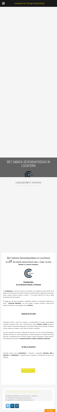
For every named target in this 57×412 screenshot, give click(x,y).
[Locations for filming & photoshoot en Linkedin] (12, 406)
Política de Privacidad (12, 392)
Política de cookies (32, 392)
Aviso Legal (23, 392)
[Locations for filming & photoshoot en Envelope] (8, 406)
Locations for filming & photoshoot (30, 3)
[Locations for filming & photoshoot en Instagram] (17, 406)
